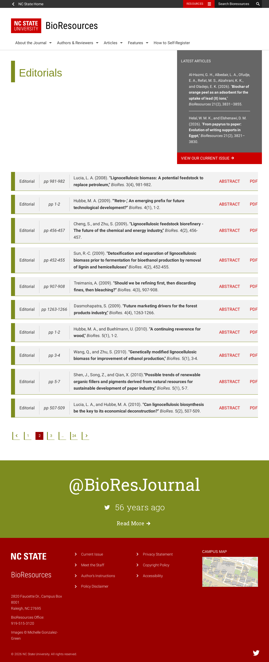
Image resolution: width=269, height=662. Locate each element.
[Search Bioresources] (234, 4)
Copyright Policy (156, 558)
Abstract (232, 181)
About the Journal (30, 42)
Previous (16, 429)
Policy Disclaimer (94, 580)
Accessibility (153, 569)
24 (74, 429)
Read (134, 516)
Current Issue (92, 547)
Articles (110, 42)
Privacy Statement (158, 547)
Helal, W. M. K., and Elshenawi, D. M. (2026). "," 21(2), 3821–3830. (218, 130)
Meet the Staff (92, 558)
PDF (252, 181)
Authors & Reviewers (75, 42)
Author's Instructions (98, 569)
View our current (208, 158)
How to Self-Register (172, 42)
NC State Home (30, 4)
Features (135, 42)
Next (86, 429)
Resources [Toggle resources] (195, 4)
